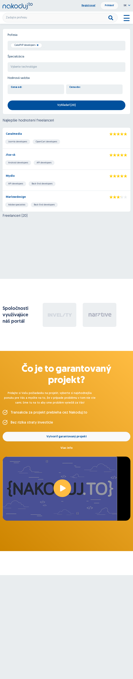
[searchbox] (44, 46)
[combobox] (66, 45)
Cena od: (16, 87)
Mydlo (10, 176)
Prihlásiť (109, 5)
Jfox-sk (10, 155)
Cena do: (75, 87)
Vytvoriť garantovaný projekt (66, 436)
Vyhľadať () (66, 105)
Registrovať (88, 5)
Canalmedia (14, 134)
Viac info (66, 448)
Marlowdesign (16, 197)
